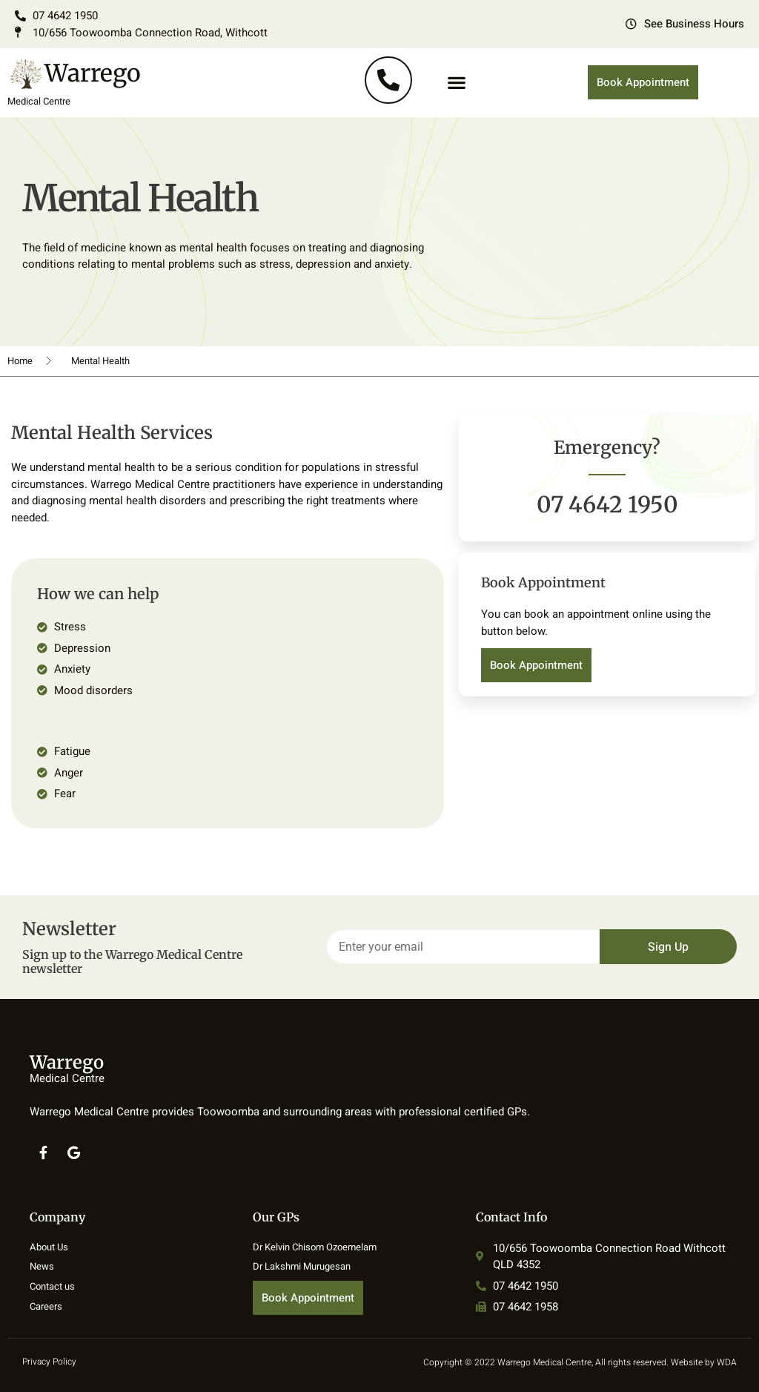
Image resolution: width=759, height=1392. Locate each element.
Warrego (92, 73)
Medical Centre (38, 101)
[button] (456, 82)
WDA (727, 1362)
